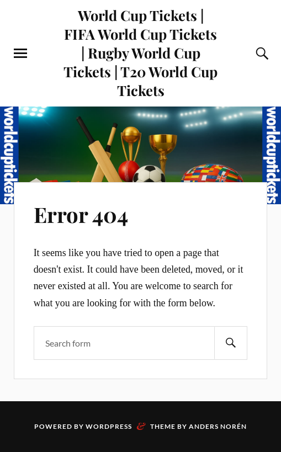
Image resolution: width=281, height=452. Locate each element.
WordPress (109, 426)
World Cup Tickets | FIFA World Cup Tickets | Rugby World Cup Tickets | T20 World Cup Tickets (140, 52)
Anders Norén (218, 426)
